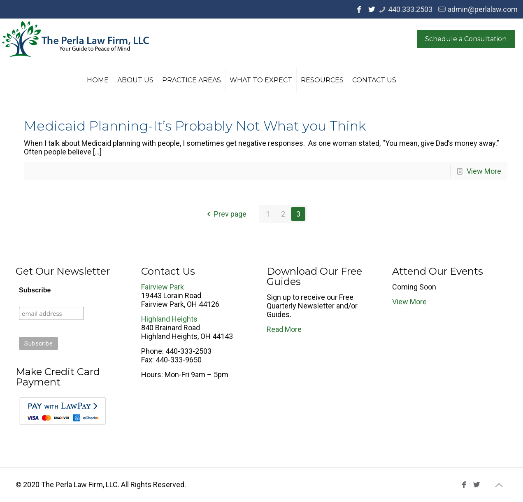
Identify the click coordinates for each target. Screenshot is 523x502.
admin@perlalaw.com (483, 9)
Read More (284, 329)
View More (484, 171)
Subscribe (35, 290)
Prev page (225, 214)
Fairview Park (162, 287)
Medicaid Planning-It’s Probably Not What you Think (195, 126)
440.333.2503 (410, 9)
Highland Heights (169, 319)
